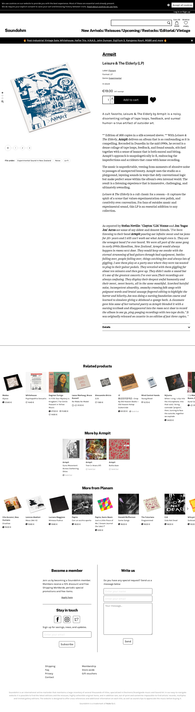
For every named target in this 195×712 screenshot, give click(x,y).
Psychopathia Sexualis (36, 398)
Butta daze (114, 465)
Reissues (112, 30)
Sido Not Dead (171, 520)
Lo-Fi (66, 160)
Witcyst (191, 517)
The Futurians (147, 517)
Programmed (147, 520)
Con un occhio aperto (81, 520)
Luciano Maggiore (57, 517)
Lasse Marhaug (79, 395)
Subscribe (67, 644)
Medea (5, 395)
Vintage (183, 30)
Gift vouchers (89, 673)
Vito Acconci (8, 517)
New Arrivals (92, 30)
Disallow (6, 523)
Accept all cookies (182, 5)
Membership (89, 666)
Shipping (50, 666)
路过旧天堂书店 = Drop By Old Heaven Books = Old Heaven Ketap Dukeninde (128, 403)
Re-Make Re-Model (80, 401)
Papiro (75, 517)
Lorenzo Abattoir (33, 517)
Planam (112, 70)
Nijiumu (168, 395)
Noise (57, 160)
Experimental (115, 78)
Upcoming (131, 30)
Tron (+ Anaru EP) (93, 465)
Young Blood (146, 398)
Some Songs (123, 520)
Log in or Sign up (182, 12)
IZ (119, 395)
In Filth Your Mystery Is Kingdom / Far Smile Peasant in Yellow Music (59, 403)
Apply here (67, 597)
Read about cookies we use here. (102, 6)
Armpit (109, 54)
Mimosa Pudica (56, 520)
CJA (166, 517)
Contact (49, 677)
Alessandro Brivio (103, 395)
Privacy (49, 673)
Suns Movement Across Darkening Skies (71, 468)
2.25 (97, 398)
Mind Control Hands (150, 395)
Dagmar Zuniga (56, 395)
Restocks (150, 30)
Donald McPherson (126, 517)
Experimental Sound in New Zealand (34, 160)
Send (128, 641)
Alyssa (5, 398)
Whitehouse (31, 395)
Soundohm (15, 30)
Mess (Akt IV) (31, 520)
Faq (47, 669)
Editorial (167, 30)
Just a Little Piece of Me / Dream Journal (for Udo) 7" (104, 523)
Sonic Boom (107, 517)
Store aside (88, 669)
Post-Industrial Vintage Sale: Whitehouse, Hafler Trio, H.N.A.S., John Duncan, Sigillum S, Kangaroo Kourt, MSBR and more (95, 40)
